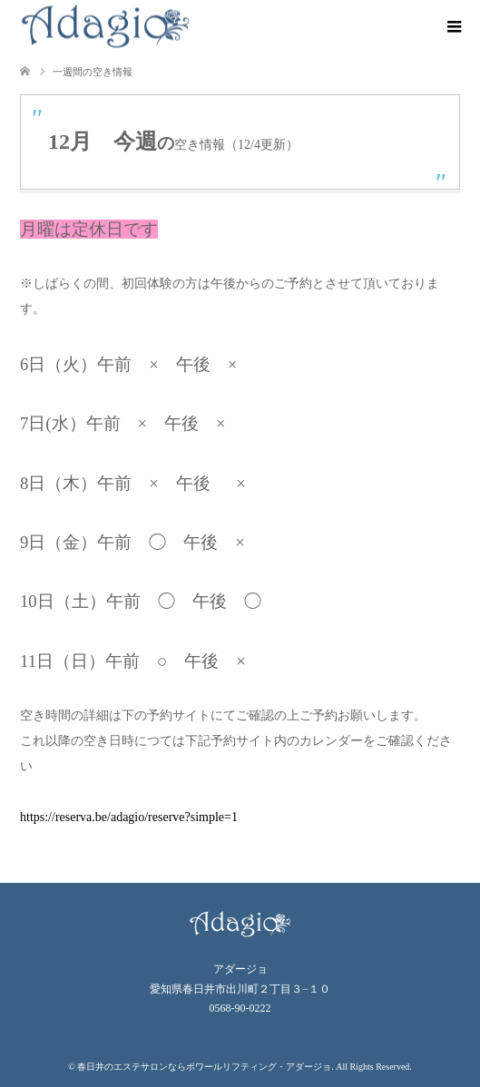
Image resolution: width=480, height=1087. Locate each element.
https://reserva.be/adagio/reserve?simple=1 (129, 817)
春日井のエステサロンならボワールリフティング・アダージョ (204, 1067)
